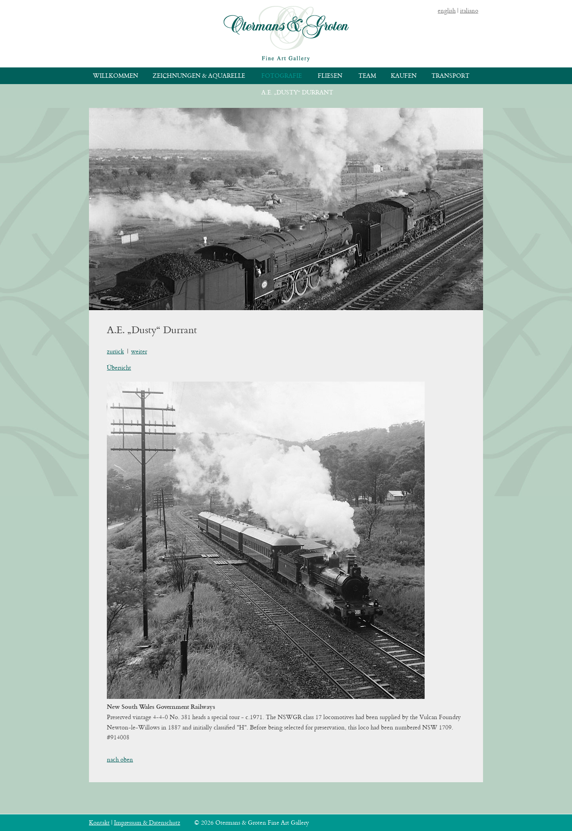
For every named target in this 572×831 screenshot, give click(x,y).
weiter (139, 351)
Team (367, 75)
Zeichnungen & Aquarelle (199, 75)
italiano (469, 10)
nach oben (120, 759)
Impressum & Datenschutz (147, 822)
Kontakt (99, 822)
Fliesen (330, 75)
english (447, 10)
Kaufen (404, 75)
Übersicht (119, 367)
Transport (450, 75)
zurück (115, 351)
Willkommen (115, 75)
